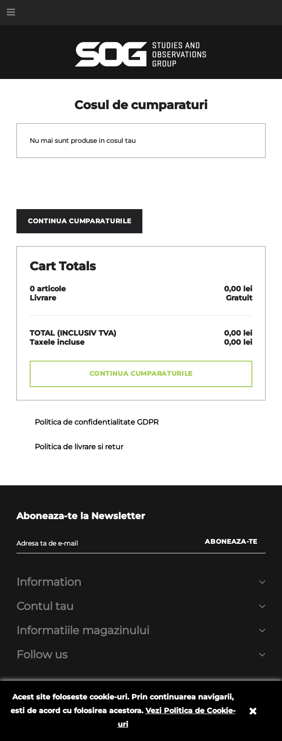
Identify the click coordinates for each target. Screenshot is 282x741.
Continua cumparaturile (79, 221)
